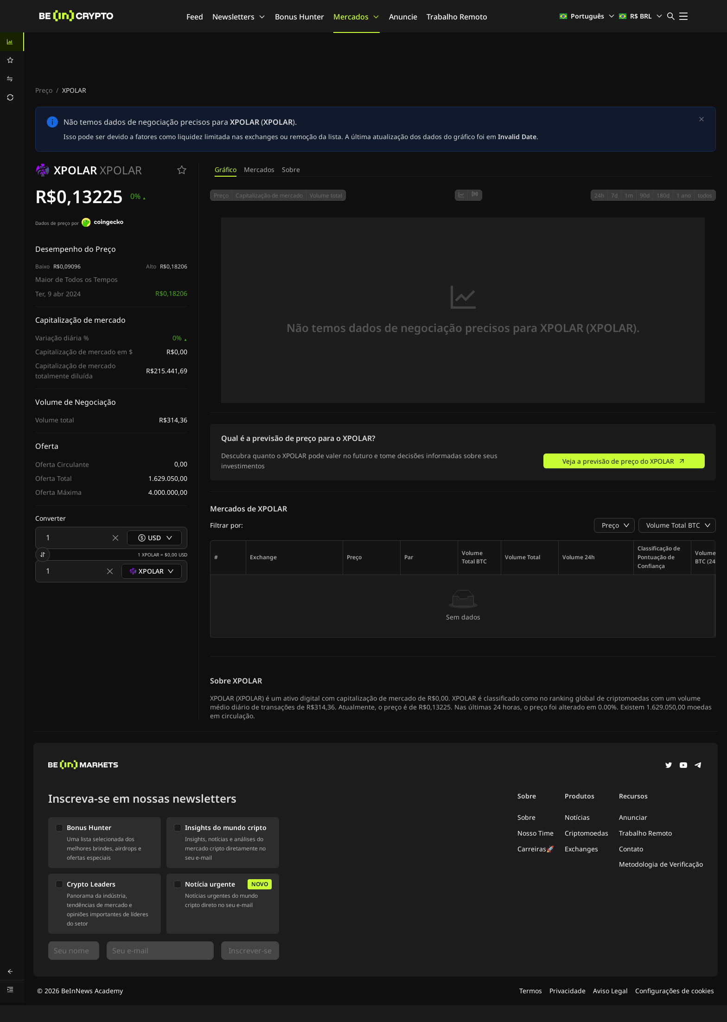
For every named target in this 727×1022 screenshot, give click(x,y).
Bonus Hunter (299, 17)
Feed (194, 17)
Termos (530, 990)
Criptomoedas (586, 833)
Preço (43, 90)
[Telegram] (698, 766)
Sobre (291, 169)
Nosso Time (535, 833)
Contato (631, 848)
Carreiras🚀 (535, 848)
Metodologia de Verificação (661, 864)
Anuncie (403, 17)
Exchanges (581, 848)
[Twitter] (668, 766)
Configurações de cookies (674, 990)
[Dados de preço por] (102, 223)
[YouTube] (683, 766)
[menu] (12, 69)
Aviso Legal (610, 990)
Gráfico (225, 169)
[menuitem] (12, 41)
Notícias (577, 817)
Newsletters (239, 17)
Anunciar (633, 817)
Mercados (356, 17)
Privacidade (567, 990)
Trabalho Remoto (457, 17)
